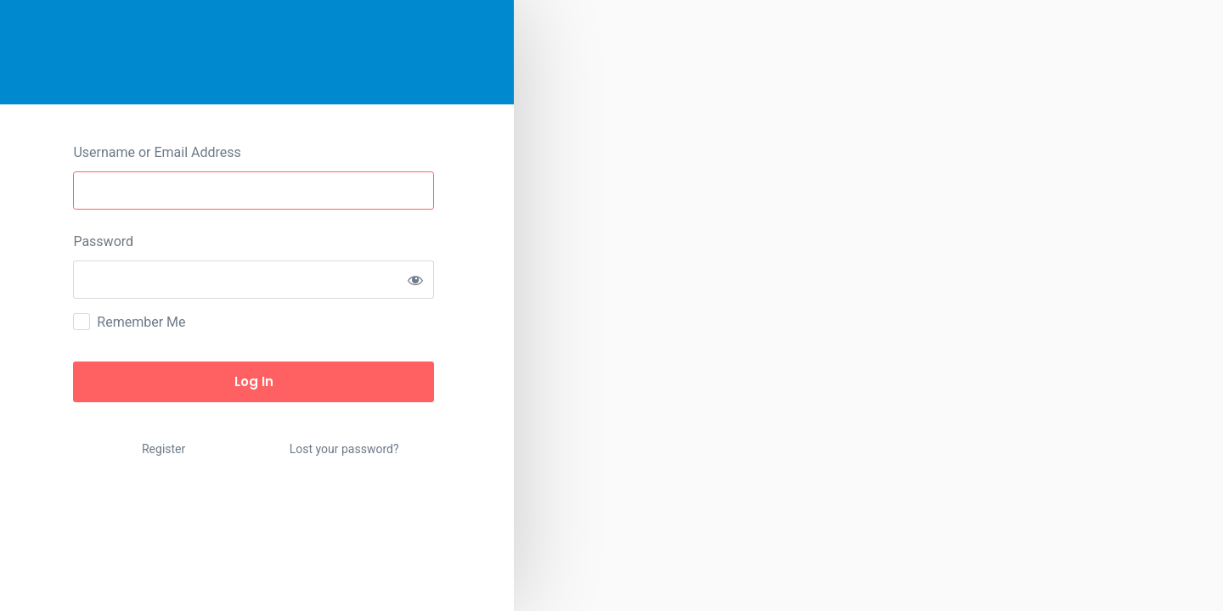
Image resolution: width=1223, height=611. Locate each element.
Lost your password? (344, 449)
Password (103, 241)
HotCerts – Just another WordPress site (257, 52)
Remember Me (141, 322)
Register (163, 449)
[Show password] (415, 280)
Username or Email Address (156, 152)
